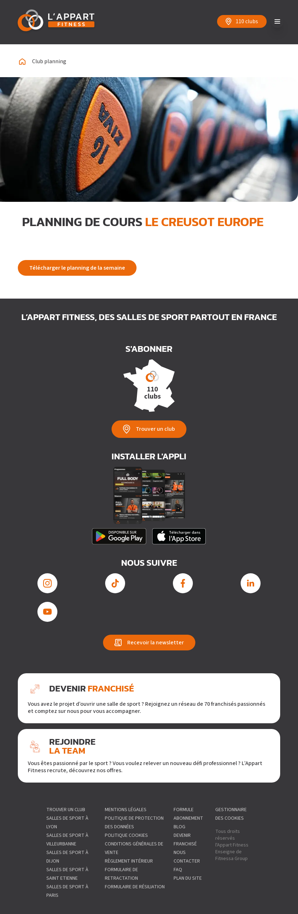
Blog (179, 826)
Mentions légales (126, 809)
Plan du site (188, 878)
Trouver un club (65, 809)
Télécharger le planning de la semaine (77, 268)
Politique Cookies (126, 835)
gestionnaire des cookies (231, 814)
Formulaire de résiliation (135, 886)
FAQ (178, 869)
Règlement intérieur (129, 861)
